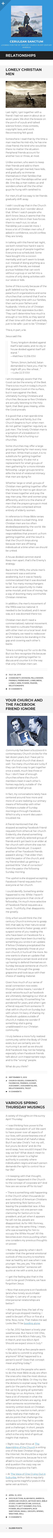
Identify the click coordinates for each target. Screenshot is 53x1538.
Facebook (14, 1083)
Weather (13, 1514)
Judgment (14, 1086)
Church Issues (16, 1081)
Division (25, 678)
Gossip (32, 1083)
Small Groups (28, 1511)
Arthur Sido (34, 1501)
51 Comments (15, 689)
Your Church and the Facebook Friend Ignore (24, 704)
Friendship (23, 680)
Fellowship (37, 678)
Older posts (14, 1528)
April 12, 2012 (15, 1495)
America (40, 1498)
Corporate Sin (23, 1503)
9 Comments (15, 1091)
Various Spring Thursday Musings (25, 1105)
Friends (13, 680)
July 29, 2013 (15, 675)
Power (25, 683)
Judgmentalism (28, 1086)
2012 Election (16, 1498)
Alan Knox (29, 1498)
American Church (18, 1501)
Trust (28, 1088)
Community (15, 678)
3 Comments (15, 1517)
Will (21, 1514)
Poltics (37, 1506)
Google (36, 1503)
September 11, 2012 (18, 1077)
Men (19, 683)
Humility (13, 1506)
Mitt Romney (25, 1506)
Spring (39, 1511)
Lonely (12, 683)
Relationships (16, 686)
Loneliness (36, 680)
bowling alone (32, 1323)
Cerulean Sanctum (26, 41)
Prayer (33, 683)
